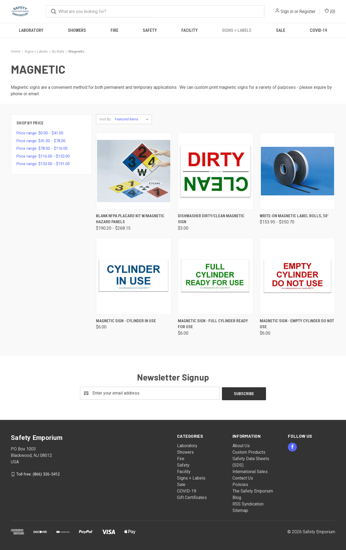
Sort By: (105, 119)
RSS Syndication (248, 503)
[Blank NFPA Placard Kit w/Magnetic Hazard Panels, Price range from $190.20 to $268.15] (133, 171)
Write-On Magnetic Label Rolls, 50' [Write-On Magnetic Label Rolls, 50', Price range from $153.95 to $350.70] (294, 215)
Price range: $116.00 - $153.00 (43, 156)
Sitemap (240, 509)
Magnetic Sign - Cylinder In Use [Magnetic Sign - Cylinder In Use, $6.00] (126, 320)
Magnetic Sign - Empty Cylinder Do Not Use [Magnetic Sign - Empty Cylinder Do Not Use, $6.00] (297, 324)
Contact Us (242, 477)
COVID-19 (318, 30)
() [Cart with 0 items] (330, 11)
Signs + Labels (236, 30)
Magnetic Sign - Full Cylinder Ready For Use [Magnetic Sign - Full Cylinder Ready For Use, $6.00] (213, 324)
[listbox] (133, 119)
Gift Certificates (192, 497)
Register (307, 11)
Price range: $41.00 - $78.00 (40, 140)
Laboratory (31, 30)
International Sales (250, 471)
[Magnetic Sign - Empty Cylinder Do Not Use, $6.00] (297, 276)
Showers (77, 30)
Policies (240, 484)
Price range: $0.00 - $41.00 (39, 133)
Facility (189, 30)
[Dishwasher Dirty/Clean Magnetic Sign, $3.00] (215, 171)
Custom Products (248, 451)
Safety (150, 30)
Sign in (287, 11)
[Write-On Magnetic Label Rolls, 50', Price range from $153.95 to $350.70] (297, 171)
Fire (114, 30)
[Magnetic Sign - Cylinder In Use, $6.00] (133, 276)
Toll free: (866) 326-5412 (38, 473)
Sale (280, 30)
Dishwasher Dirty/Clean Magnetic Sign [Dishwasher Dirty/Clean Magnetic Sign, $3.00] (211, 219)
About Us (241, 445)
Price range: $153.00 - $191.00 (43, 163)
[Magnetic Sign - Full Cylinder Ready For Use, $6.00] (215, 276)
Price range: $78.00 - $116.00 (42, 148)
